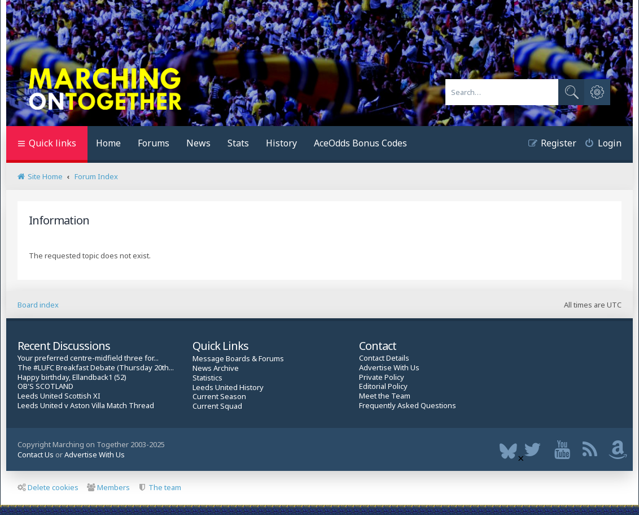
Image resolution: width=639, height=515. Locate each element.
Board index (38, 305)
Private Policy (381, 377)
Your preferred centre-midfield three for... (88, 358)
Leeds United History (228, 387)
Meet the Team (384, 396)
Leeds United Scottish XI (58, 396)
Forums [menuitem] (153, 143)
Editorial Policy (383, 386)
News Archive (215, 368)
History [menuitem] (281, 143)
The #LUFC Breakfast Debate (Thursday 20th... (95, 368)
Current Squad (217, 406)
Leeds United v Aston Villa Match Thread (85, 405)
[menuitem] (599, 144)
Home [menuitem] (108, 143)
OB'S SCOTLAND (45, 386)
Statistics (207, 378)
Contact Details (384, 358)
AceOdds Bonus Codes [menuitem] (360, 143)
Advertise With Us (389, 368)
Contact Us (35, 454)
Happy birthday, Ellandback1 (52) (71, 377)
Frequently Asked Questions (407, 405)
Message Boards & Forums (238, 358)
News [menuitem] (198, 143)
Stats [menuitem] (238, 143)
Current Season (219, 396)
